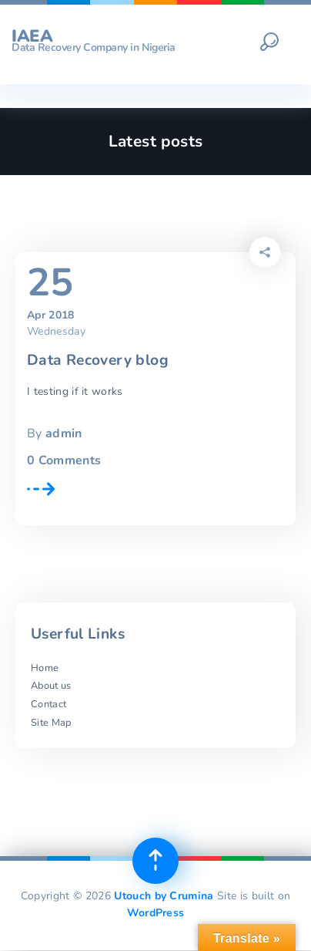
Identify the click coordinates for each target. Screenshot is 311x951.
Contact (48, 704)
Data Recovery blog (98, 360)
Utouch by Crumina (163, 896)
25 (50, 283)
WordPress (156, 912)
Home (45, 668)
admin (63, 433)
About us (51, 686)
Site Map (51, 723)
